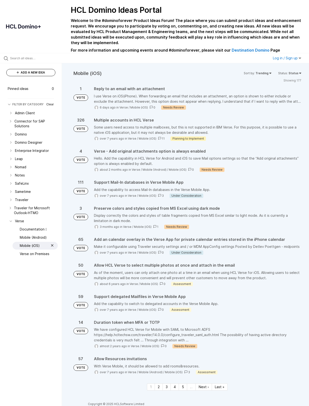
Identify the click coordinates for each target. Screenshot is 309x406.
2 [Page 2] (159, 387)
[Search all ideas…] (37, 58)
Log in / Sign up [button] (287, 58)
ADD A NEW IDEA (31, 72)
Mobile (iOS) (139, 107)
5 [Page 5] (183, 387)
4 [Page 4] (175, 387)
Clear (50, 104)
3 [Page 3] (167, 387)
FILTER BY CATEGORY (26, 104)
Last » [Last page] (219, 387)
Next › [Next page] (204, 387)
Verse (123, 107)
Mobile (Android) (154, 169)
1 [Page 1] (151, 387)
